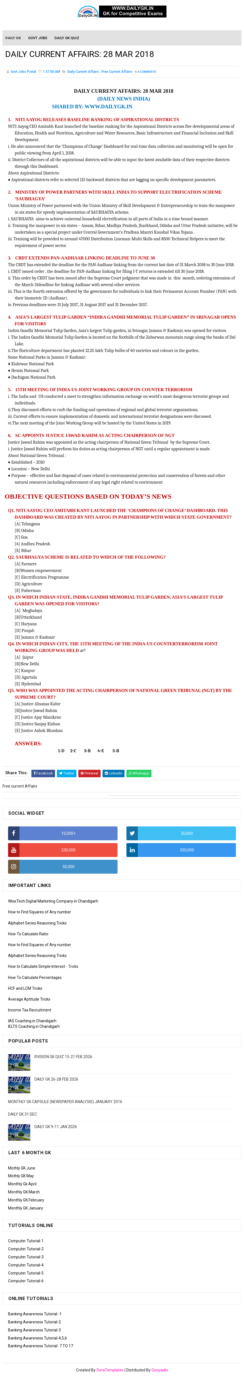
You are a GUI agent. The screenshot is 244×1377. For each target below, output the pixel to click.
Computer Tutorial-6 (26, 1281)
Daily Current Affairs (83, 72)
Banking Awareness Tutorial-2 (34, 1322)
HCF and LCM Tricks (25, 988)
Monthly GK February (26, 1200)
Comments (147, 72)
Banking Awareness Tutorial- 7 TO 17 (40, 1346)
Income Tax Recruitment (29, 1010)
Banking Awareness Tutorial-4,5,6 (37, 1338)
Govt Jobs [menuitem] (38, 38)
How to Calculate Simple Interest (36, 966)
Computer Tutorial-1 (26, 1241)
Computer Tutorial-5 (26, 1273)
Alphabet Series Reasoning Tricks (37, 923)
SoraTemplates (110, 1370)
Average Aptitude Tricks (29, 999)
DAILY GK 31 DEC (22, 1114)
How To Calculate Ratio (28, 934)
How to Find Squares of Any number (39, 912)
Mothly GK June (21, 1168)
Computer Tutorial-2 (26, 1249)
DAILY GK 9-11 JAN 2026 (55, 1126)
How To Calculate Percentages (35, 977)
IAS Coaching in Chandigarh (32, 1021)
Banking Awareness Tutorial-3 (34, 1330)
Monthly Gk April (22, 1184)
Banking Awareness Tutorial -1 (35, 1314)
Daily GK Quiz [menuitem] (67, 38)
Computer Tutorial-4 (26, 1265)
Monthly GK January (25, 1208)
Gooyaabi (159, 1370)
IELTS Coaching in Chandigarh (34, 1026)
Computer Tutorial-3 (26, 1257)
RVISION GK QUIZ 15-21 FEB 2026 (63, 1056)
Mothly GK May (21, 1176)
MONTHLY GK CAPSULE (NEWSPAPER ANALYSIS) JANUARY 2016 (65, 1101)
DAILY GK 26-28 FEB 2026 (56, 1079)
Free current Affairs (116, 72)
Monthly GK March (24, 1192)
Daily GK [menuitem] (13, 38)
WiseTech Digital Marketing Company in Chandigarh (53, 901)
